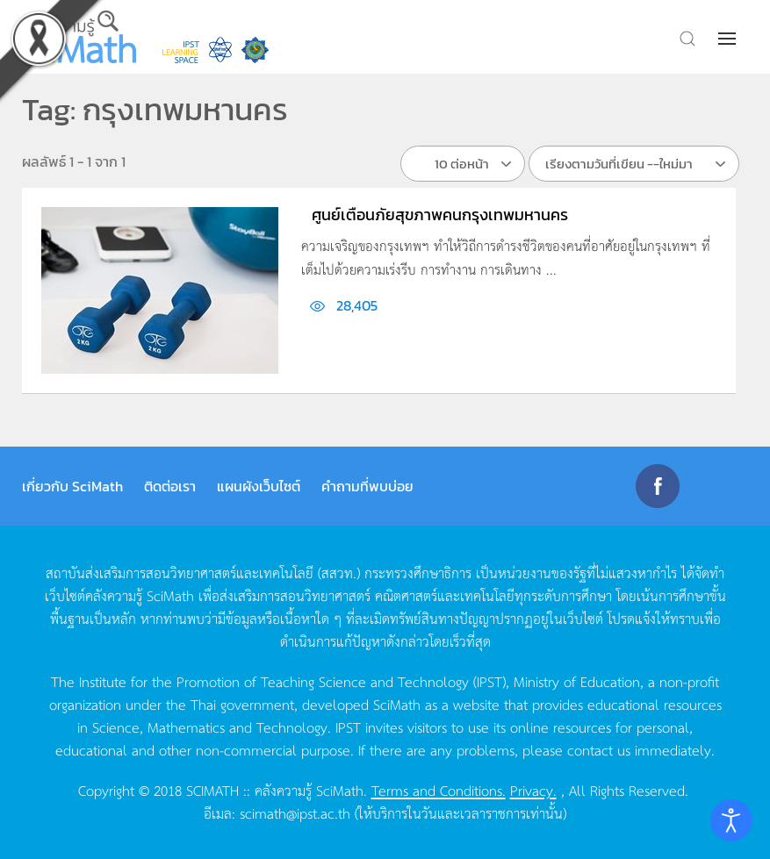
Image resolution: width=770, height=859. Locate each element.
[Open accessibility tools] (731, 820)
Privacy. (533, 789)
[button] (728, 38)
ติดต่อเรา (170, 486)
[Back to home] (79, 37)
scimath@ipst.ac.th (295, 812)
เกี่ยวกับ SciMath (72, 486)
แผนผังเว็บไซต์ (258, 486)
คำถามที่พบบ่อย (367, 486)
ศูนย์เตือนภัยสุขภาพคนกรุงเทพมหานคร (440, 214)
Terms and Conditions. (438, 789)
